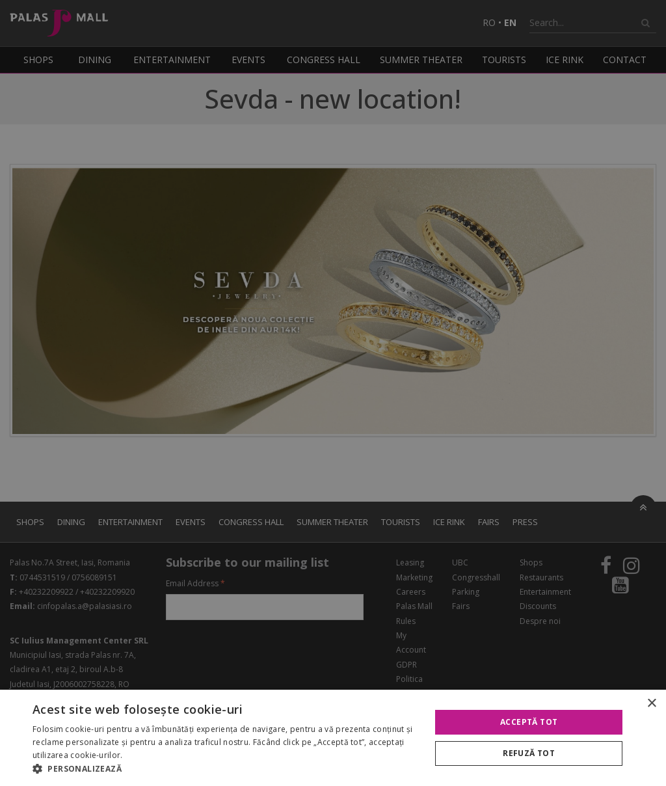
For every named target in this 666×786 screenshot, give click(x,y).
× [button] (651, 704)
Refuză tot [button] (529, 753)
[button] (226, 769)
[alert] (333, 393)
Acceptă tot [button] (528, 721)
